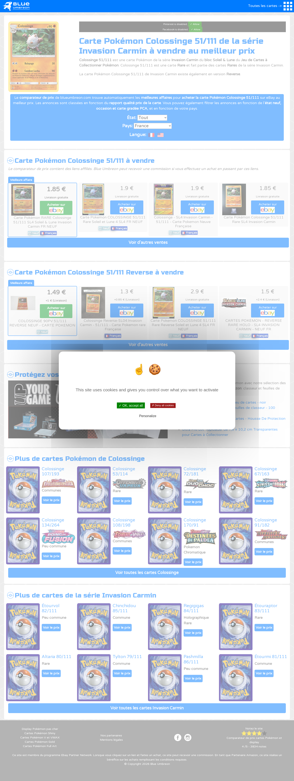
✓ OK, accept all (131, 405)
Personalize (147, 416)
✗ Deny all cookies (163, 405)
